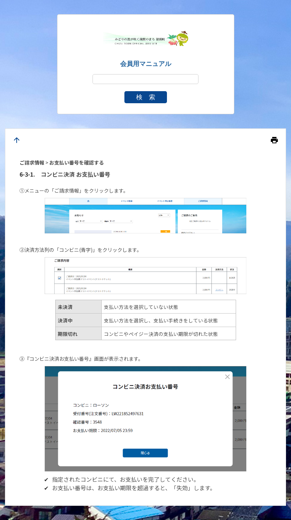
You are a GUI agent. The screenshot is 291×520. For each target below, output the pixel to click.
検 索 (145, 97)
